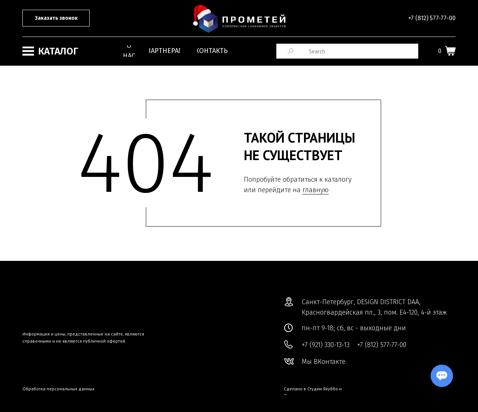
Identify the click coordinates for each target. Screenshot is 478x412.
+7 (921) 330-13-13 (326, 345)
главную (315, 190)
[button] (56, 18)
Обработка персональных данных (58, 388)
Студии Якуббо (322, 388)
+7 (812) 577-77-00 (432, 18)
